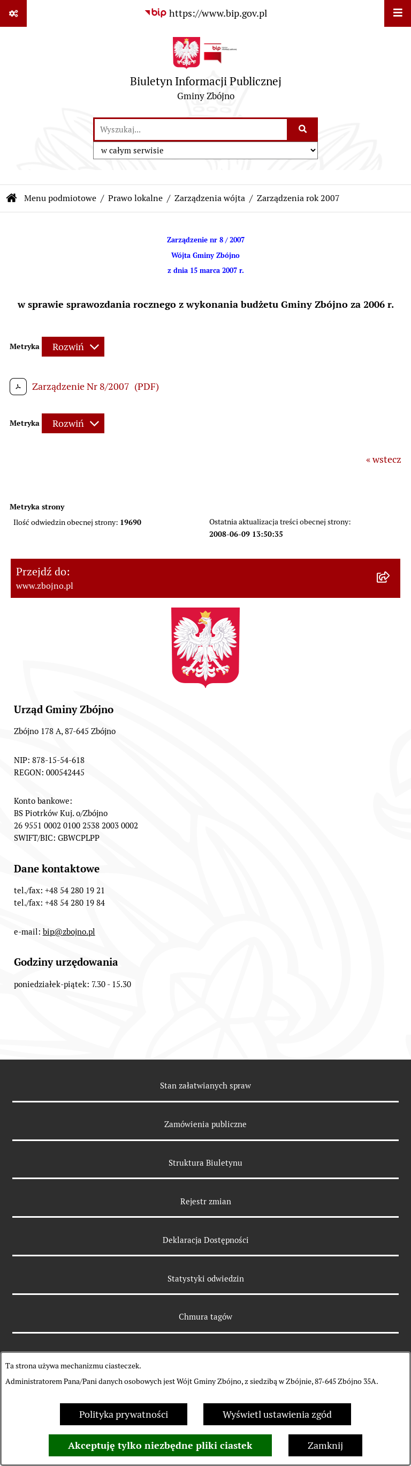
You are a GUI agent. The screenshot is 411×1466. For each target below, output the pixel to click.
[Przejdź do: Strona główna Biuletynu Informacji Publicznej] (12, 198)
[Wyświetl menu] (397, 13)
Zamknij (325, 1445)
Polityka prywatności (123, 1414)
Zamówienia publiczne (205, 1124)
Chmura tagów (205, 1317)
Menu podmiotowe (60, 198)
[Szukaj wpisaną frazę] (303, 129)
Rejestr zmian (205, 1201)
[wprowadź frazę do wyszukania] (190, 129)
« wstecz (383, 459)
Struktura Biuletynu (205, 1163)
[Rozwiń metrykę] (73, 347)
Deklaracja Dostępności (206, 1240)
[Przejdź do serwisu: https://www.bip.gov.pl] (205, 13)
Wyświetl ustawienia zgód (277, 1414)
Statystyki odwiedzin (206, 1279)
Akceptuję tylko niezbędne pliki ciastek (160, 1445)
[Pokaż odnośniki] (13, 13)
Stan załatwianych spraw (205, 1085)
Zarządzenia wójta (209, 198)
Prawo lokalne (135, 198)
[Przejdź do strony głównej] (205, 71)
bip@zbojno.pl (69, 932)
